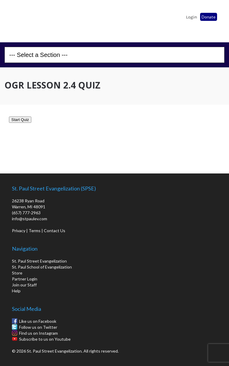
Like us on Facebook (37, 321)
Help (16, 290)
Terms (35, 230)
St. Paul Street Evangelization (39, 260)
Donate (209, 16)
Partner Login (24, 278)
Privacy (18, 230)
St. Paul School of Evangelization (20, 19)
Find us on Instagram (38, 333)
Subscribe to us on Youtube (45, 339)
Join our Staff (24, 284)
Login (191, 17)
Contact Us (54, 230)
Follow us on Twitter (38, 327)
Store (17, 272)
